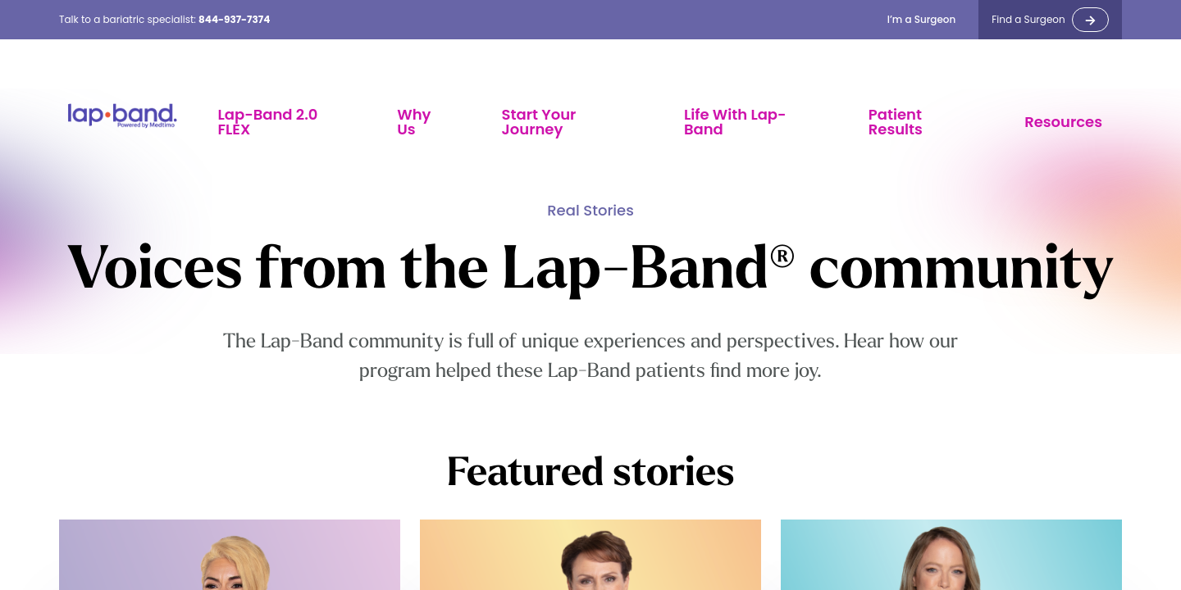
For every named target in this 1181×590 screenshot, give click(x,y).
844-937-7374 (234, 19)
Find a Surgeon (1028, 20)
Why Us (414, 121)
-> (1090, 19)
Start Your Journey (539, 121)
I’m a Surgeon (921, 20)
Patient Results (896, 121)
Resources (1063, 121)
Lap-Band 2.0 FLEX (268, 121)
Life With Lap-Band (735, 121)
